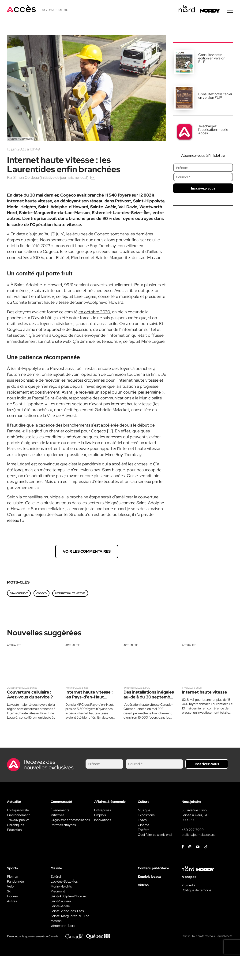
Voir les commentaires (87, 552)
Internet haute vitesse (70, 593)
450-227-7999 (193, 830)
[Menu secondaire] (230, 11)
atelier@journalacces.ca (198, 835)
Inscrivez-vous (203, 189)
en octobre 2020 (94, 312)
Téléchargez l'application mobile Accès (213, 130)
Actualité (14, 645)
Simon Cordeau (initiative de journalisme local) (50, 178)
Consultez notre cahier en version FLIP (215, 96)
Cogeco (41, 593)
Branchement (19, 593)
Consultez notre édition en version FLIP (211, 59)
